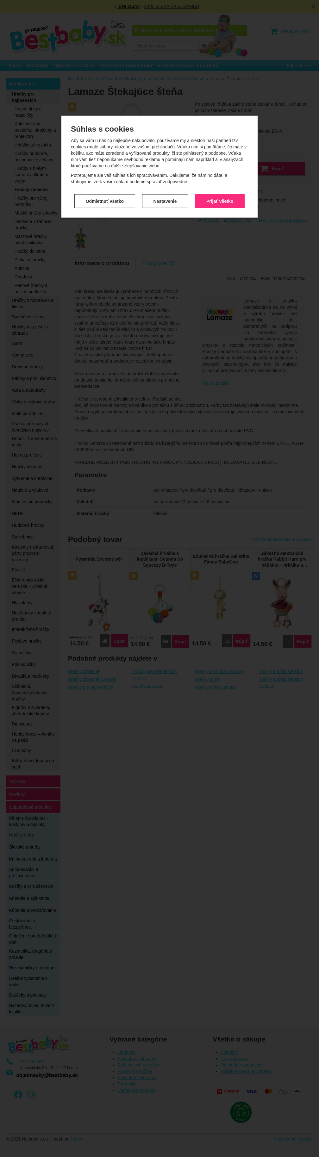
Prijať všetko (219, 146)
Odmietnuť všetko (105, 146)
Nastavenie (165, 146)
